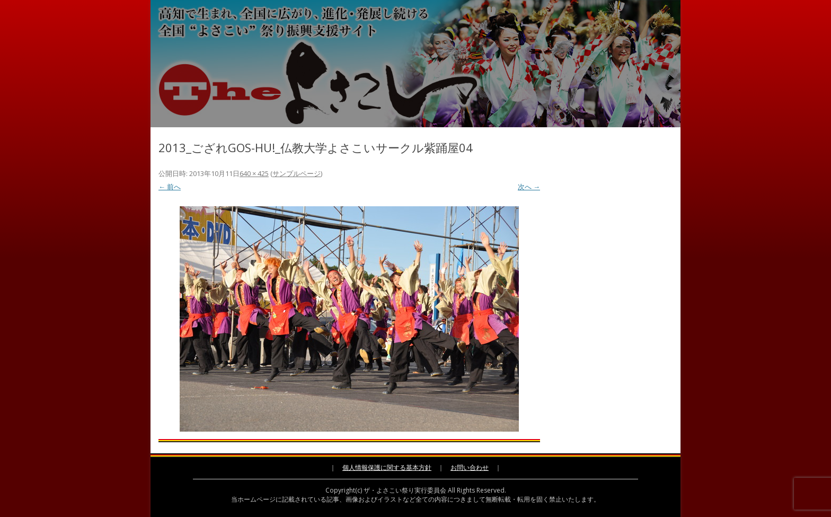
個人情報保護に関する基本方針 (386, 467)
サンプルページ (296, 173)
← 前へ (169, 186)
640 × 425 (254, 173)
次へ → (529, 186)
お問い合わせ (469, 467)
